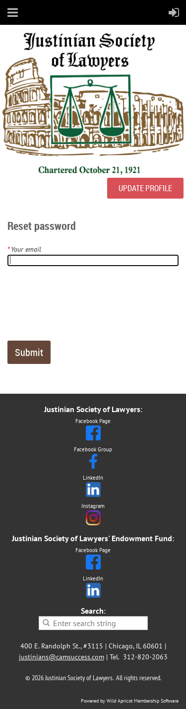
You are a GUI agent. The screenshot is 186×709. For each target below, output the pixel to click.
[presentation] (82, 307)
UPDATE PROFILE (145, 188)
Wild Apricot (119, 701)
